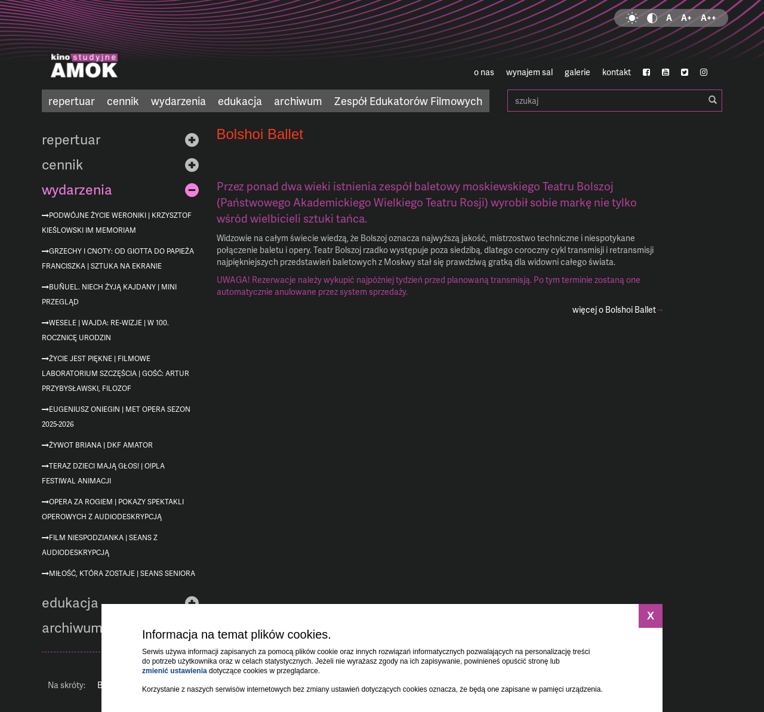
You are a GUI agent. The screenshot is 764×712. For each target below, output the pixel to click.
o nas (484, 72)
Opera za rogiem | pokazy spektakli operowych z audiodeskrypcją (113, 509)
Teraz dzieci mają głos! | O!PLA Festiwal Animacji (103, 473)
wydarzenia (178, 100)
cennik (123, 100)
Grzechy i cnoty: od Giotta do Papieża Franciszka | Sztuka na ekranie (118, 258)
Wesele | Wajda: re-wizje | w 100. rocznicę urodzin (105, 330)
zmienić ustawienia (174, 671)
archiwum (298, 100)
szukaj (614, 101)
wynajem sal (529, 72)
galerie (577, 72)
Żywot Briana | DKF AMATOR (101, 445)
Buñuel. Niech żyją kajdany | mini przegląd (109, 294)
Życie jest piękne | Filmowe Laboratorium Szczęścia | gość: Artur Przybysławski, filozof (115, 373)
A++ (708, 17)
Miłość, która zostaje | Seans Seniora (122, 573)
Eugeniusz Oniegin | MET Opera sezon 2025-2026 (116, 416)
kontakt (616, 72)
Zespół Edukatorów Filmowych (408, 100)
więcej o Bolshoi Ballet (614, 309)
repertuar (71, 100)
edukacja (240, 100)
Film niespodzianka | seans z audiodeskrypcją (100, 544)
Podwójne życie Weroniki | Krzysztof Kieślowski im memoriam (117, 222)
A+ (686, 17)
